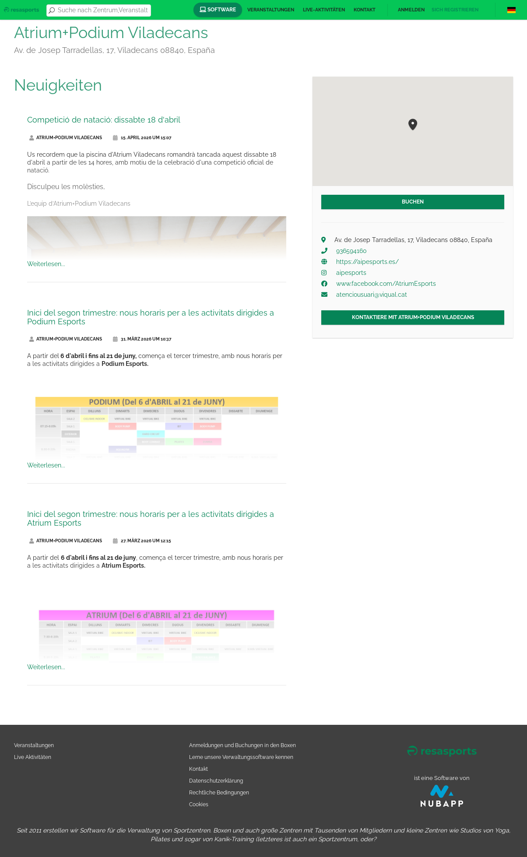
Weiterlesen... (46, 263)
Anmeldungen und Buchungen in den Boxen (242, 745)
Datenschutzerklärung (216, 780)
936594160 (351, 250)
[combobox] (102, 10)
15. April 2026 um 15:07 (142, 137)
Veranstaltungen (270, 10)
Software (218, 10)
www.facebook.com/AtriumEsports (386, 283)
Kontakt (365, 10)
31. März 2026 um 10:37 (142, 339)
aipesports (351, 272)
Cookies (198, 804)
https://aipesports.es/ (367, 261)
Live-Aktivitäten (324, 10)
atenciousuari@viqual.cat (371, 294)
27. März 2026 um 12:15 (142, 540)
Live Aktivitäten (32, 757)
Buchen (413, 202)
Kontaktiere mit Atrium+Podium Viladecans (413, 317)
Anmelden (411, 10)
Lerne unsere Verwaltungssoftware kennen (241, 757)
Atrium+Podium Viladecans (65, 137)
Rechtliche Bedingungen (219, 792)
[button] (413, 125)
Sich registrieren (455, 10)
